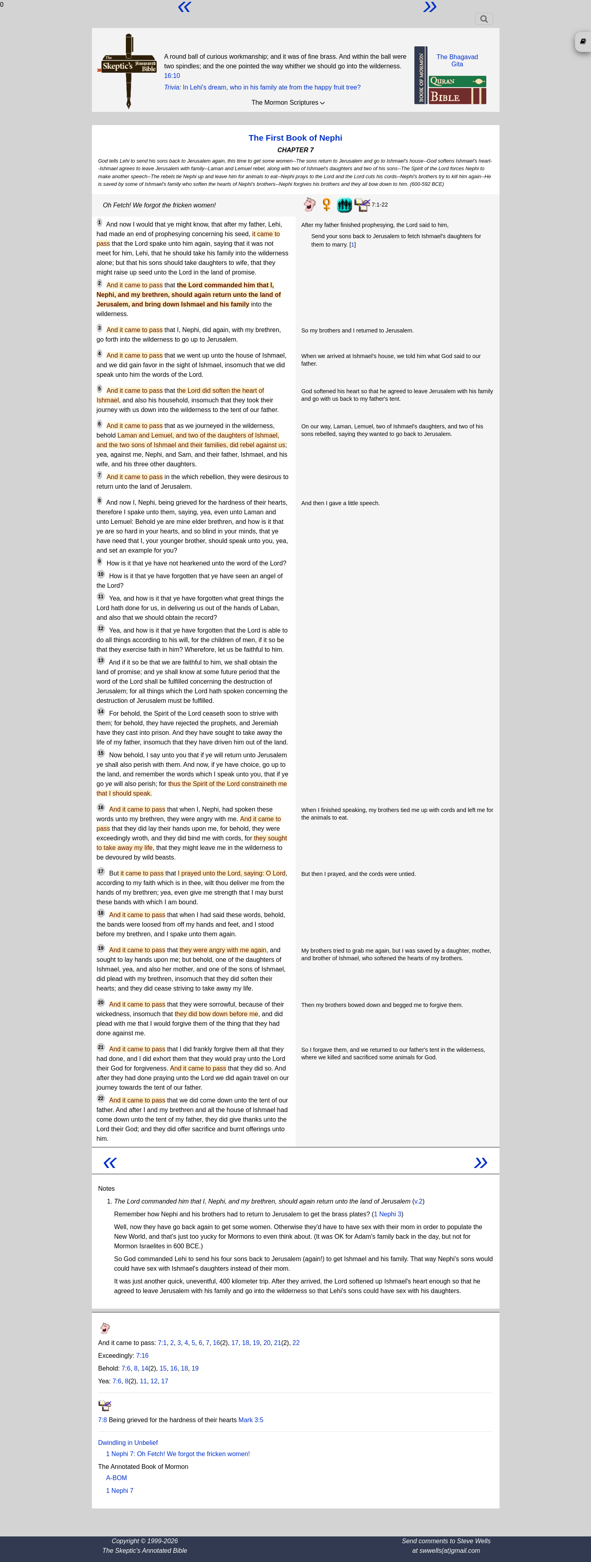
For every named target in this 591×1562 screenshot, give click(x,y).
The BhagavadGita (457, 61)
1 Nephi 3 (388, 1214)
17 (100, 871)
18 (100, 913)
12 (100, 628)
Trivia (171, 87)
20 (100, 1002)
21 (100, 1047)
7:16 (142, 1355)
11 (100, 596)
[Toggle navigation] (484, 19)
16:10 (172, 75)
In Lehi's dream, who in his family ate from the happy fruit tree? (272, 87)
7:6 (125, 1368)
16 (100, 807)
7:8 (102, 1420)
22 (100, 1098)
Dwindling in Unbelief (128, 1442)
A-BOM (116, 1477)
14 (100, 711)
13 (100, 660)
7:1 (162, 1342)
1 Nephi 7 (120, 1490)
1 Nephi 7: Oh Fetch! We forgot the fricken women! (178, 1454)
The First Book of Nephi (295, 137)
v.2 (418, 1201)
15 (100, 753)
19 (100, 948)
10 (100, 574)
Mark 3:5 (251, 1420)
